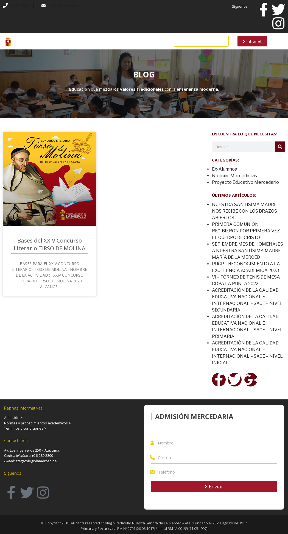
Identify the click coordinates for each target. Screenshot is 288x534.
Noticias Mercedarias (234, 175)
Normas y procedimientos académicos (37, 423)
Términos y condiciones (25, 428)
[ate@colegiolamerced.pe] (43, 5)
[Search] (280, 146)
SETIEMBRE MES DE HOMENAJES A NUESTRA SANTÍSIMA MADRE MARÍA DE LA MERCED (247, 250)
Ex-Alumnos (224, 169)
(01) (35, 455)
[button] (201, 41)
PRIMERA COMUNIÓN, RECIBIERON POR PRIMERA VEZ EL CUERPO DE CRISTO (246, 231)
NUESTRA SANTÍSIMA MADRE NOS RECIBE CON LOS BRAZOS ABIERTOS (244, 211)
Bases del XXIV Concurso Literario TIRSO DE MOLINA (49, 244)
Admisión (11, 417)
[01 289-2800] (5, 5)
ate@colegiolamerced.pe (67, 5)
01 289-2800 (18, 5)
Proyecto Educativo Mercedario (245, 182)
